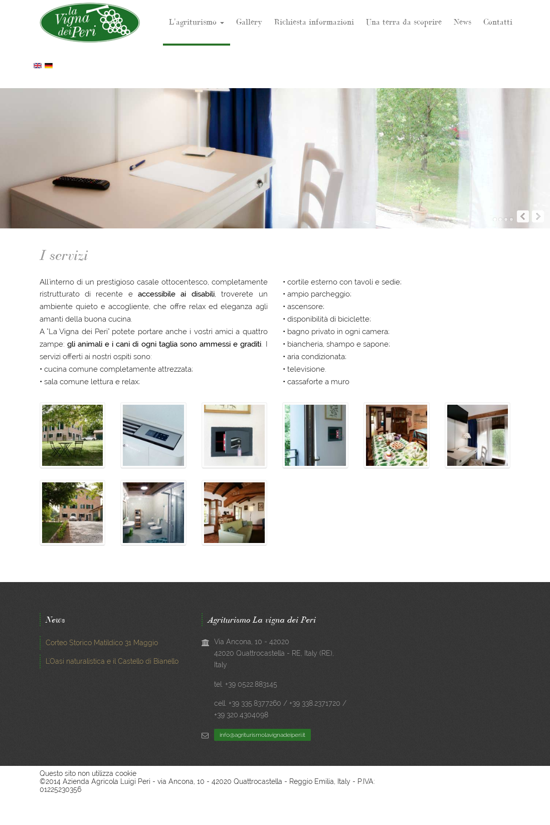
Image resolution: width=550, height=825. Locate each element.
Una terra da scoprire (404, 21)
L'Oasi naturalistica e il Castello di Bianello (112, 661)
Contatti (497, 21)
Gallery (249, 21)
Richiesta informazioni (314, 21)
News (462, 21)
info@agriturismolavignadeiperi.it (262, 734)
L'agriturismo (196, 21)
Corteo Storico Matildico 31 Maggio (102, 643)
